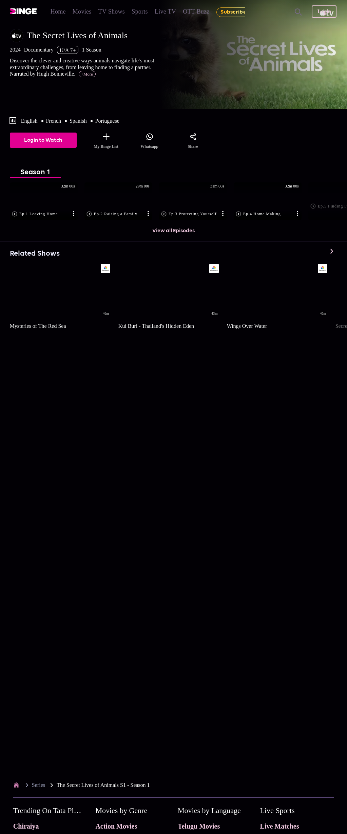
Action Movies (116, 826)
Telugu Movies (199, 826)
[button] (47, 201)
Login (324, 11)
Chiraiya (26, 826)
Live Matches (279, 826)
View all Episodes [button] (173, 231)
